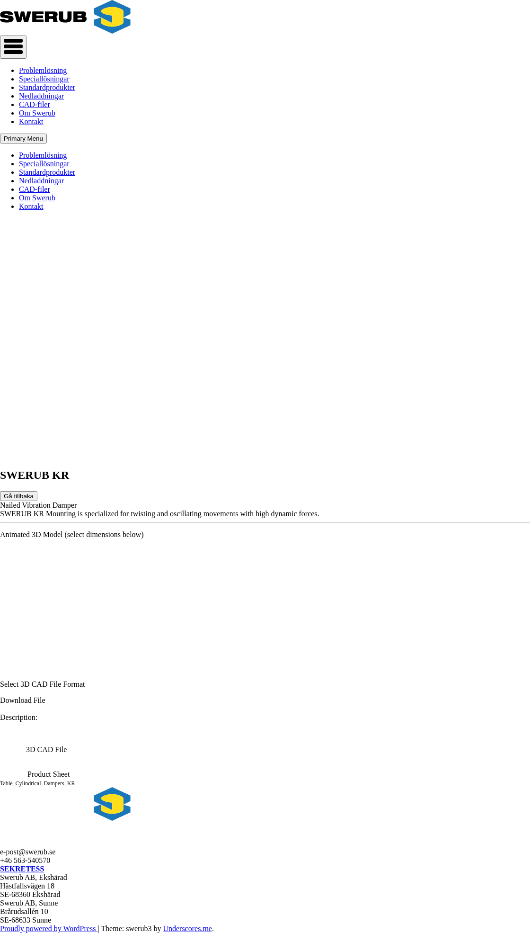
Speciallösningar (44, 79)
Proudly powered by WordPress (48, 928)
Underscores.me (187, 928)
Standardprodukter (47, 87)
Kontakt (31, 121)
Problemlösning (43, 70)
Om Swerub (37, 113)
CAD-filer (34, 104)
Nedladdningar (41, 96)
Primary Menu (23, 138)
